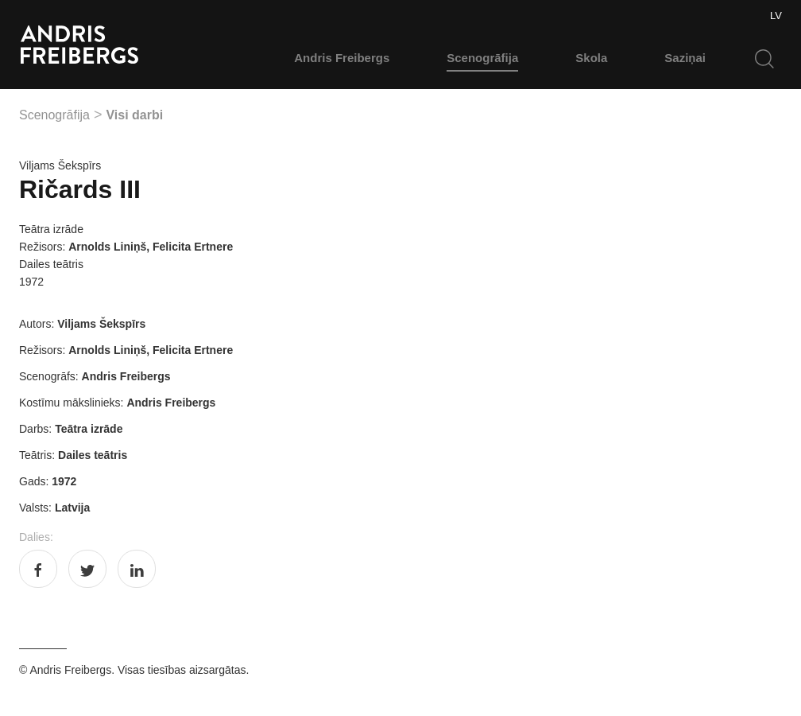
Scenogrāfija (482, 57)
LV (776, 15)
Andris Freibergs (341, 57)
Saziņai (685, 57)
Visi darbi (134, 115)
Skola (591, 57)
